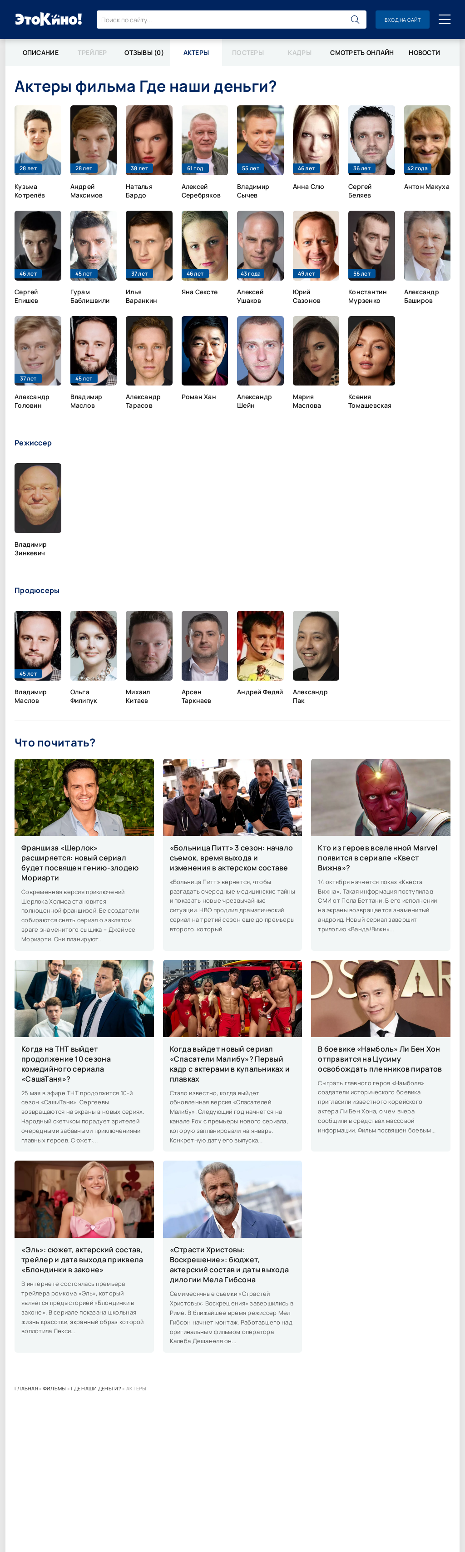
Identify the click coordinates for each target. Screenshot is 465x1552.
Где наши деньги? (96, 1388)
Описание (40, 52)
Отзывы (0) (144, 52)
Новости (425, 52)
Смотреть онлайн (362, 52)
